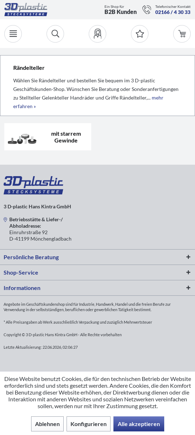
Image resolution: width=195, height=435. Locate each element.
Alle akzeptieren (139, 423)
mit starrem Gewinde (66, 137)
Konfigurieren (88, 423)
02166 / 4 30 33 (172, 12)
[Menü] (13, 34)
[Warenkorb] (182, 34)
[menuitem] (97, 34)
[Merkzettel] (139, 34)
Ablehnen (47, 423)
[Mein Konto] (97, 34)
